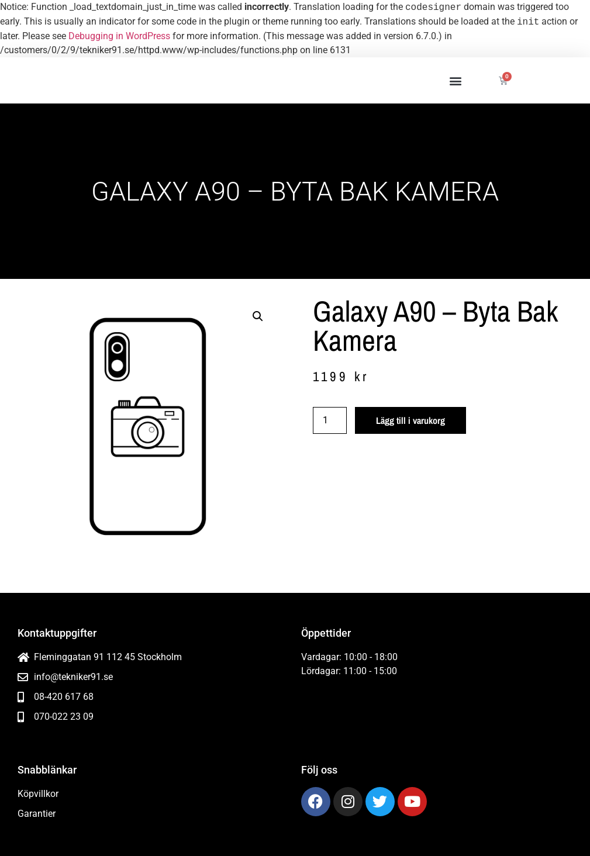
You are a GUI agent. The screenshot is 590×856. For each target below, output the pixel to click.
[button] (455, 80)
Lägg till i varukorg (410, 420)
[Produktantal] (330, 420)
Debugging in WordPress (119, 36)
